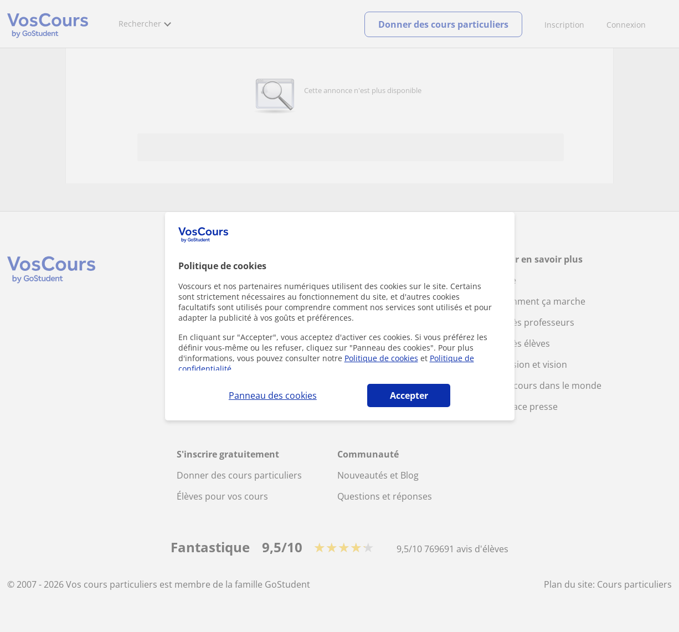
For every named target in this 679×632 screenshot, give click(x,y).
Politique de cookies (381, 358)
